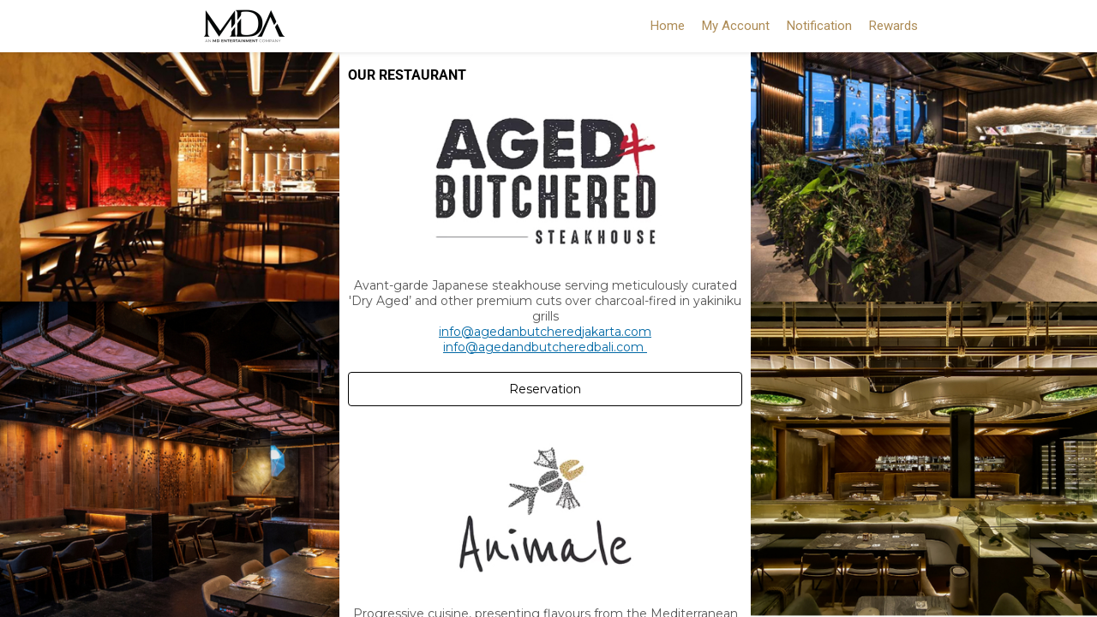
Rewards (893, 25)
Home (667, 25)
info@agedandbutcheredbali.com (545, 347)
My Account (736, 25)
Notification (819, 25)
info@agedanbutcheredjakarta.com (545, 331)
